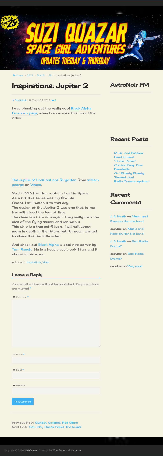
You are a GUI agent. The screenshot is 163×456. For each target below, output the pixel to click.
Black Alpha (48, 245)
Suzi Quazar (30, 450)
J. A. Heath (118, 216)
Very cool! (135, 266)
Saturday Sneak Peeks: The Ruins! (55, 427)
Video (46, 262)
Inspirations (34, 262)
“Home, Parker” (125, 161)
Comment (22, 297)
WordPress (59, 450)
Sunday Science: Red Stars (56, 422)
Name (20, 354)
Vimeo (36, 185)
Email (20, 369)
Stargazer (75, 450)
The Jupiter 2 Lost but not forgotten (44, 180)
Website (20, 385)
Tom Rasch (21, 249)
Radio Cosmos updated (131, 181)
